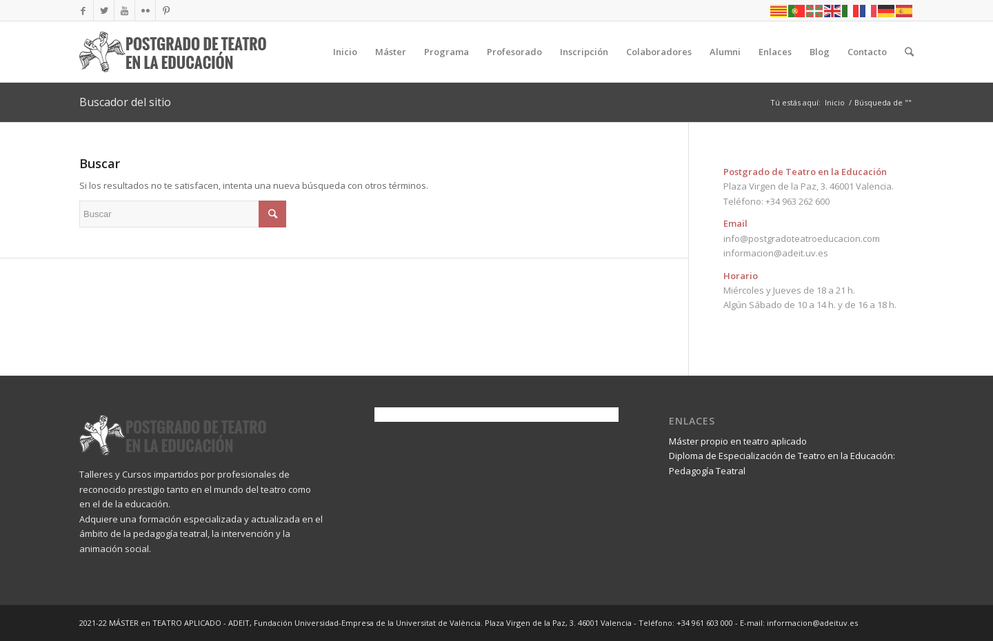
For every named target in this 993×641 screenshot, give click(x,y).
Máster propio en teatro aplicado (738, 441)
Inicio (835, 102)
